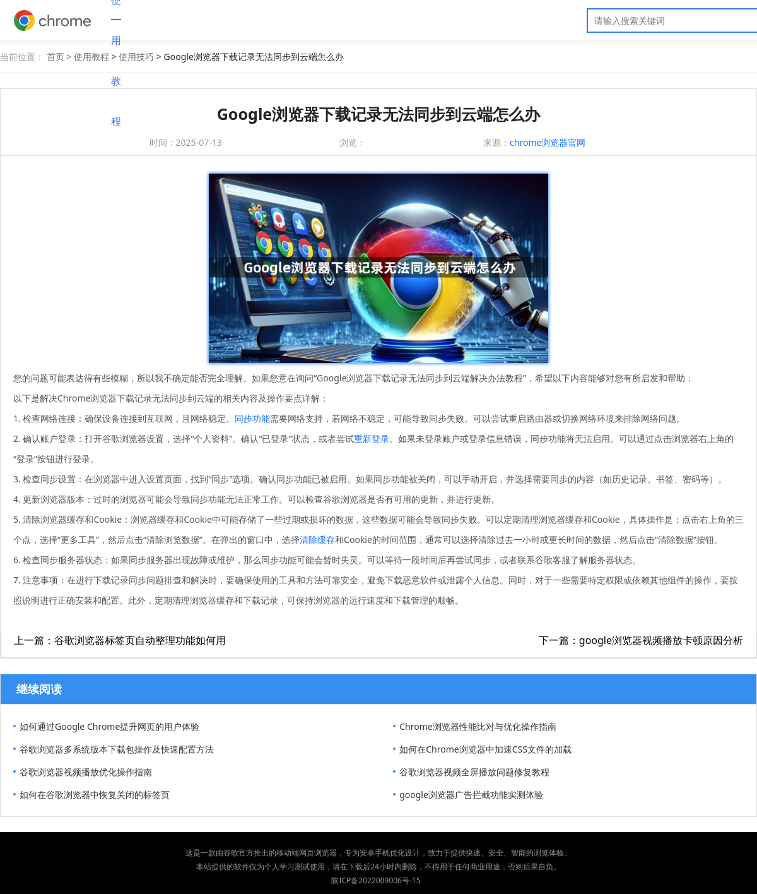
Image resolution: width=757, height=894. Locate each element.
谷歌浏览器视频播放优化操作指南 (86, 772)
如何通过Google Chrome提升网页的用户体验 (109, 726)
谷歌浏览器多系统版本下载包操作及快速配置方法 (117, 749)
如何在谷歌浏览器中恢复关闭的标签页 (95, 795)
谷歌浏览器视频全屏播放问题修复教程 (474, 772)
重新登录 (371, 438)
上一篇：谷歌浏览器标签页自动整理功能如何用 (120, 640)
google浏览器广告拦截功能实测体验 (471, 795)
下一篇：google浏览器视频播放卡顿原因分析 (641, 640)
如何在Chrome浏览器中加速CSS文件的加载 (485, 749)
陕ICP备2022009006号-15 (375, 880)
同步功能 (252, 418)
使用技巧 (136, 57)
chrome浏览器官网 (547, 142)
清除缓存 (317, 539)
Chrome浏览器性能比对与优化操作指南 (477, 726)
